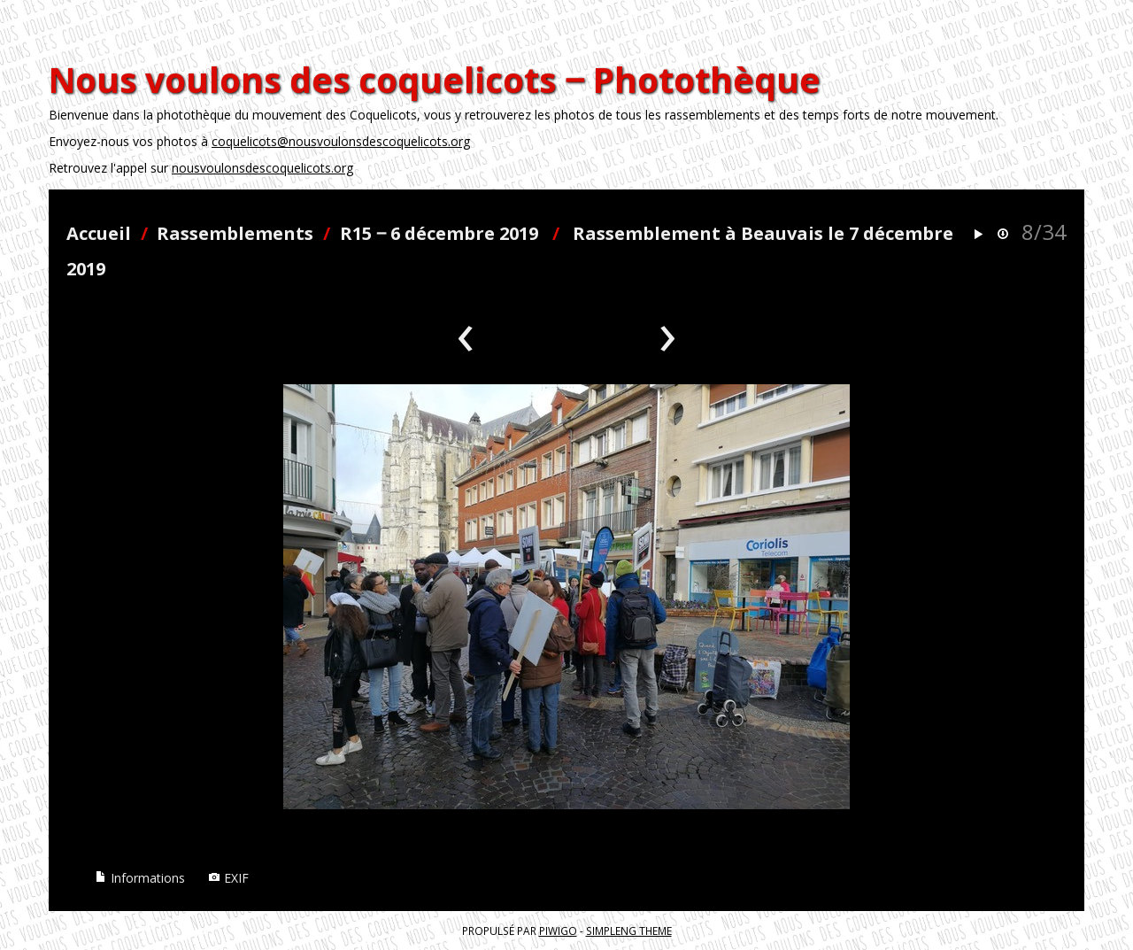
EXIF (228, 877)
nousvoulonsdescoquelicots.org (262, 167)
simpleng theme (629, 930)
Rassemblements (235, 233)
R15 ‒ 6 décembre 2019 (439, 233)
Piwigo (558, 930)
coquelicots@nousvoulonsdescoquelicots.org (341, 141)
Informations (140, 877)
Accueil (98, 233)
